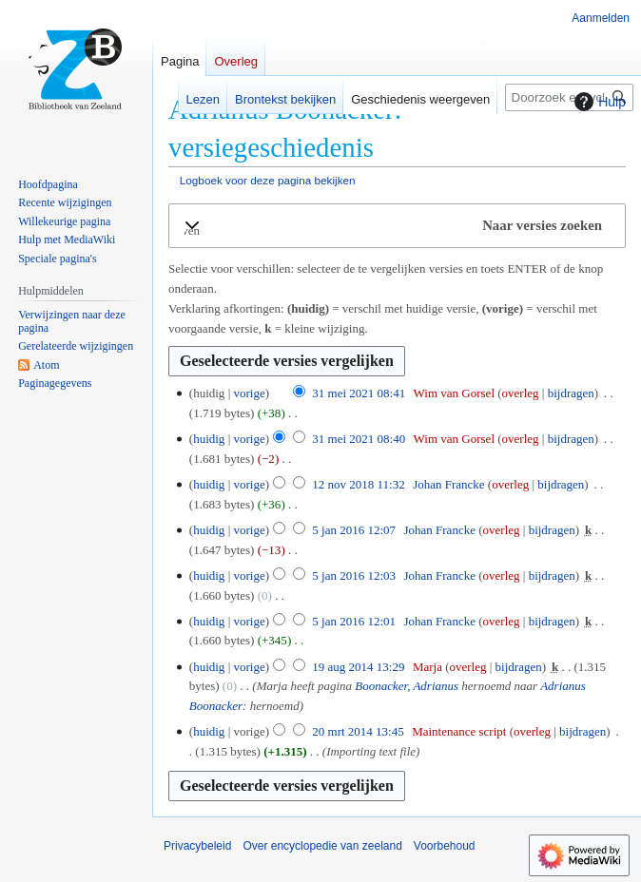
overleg (520, 393)
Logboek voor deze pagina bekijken (268, 180)
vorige (248, 393)
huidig (208, 438)
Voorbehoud (445, 846)
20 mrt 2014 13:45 (357, 731)
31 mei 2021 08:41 (358, 393)
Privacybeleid (197, 846)
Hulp (598, 101)
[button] (397, 225)
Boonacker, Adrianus (406, 686)
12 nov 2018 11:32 (358, 484)
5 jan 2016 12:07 (354, 530)
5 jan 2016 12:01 (354, 621)
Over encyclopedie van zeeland (322, 846)
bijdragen (571, 393)
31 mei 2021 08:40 (358, 438)
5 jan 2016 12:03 (354, 575)
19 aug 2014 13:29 (358, 667)
